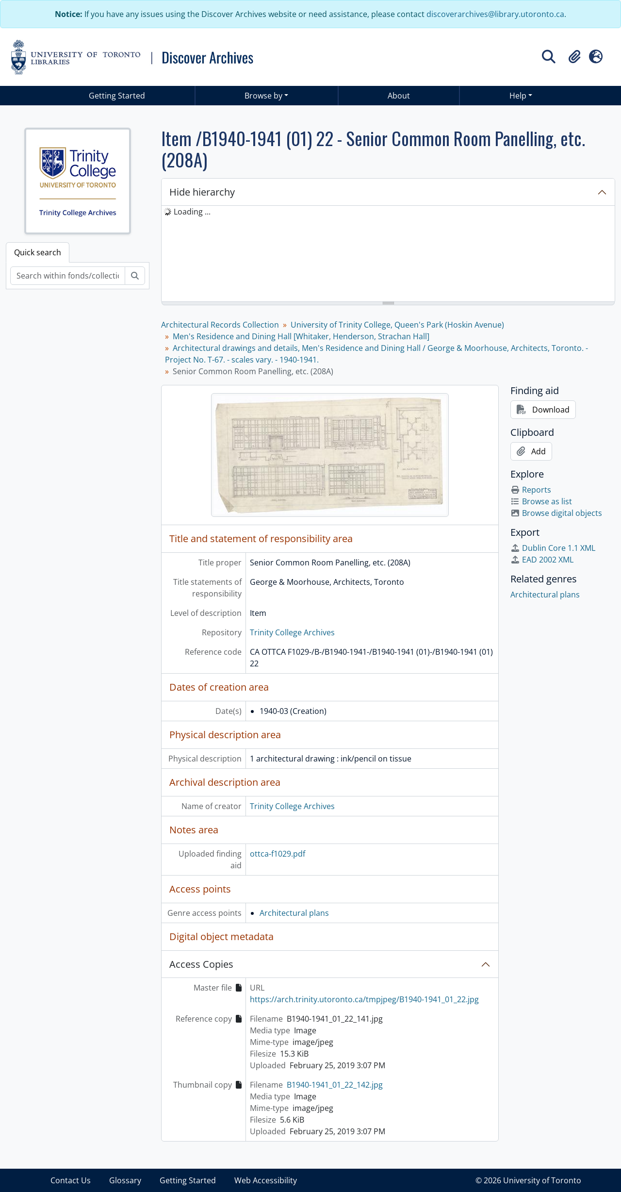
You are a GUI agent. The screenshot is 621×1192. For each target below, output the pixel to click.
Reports (530, 489)
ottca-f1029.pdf (277, 853)
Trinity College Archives (292, 632)
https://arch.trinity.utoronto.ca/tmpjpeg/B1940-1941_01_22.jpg (364, 999)
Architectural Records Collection (220, 324)
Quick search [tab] (37, 252)
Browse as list (541, 501)
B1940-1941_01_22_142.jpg (335, 1084)
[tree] (388, 254)
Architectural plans (294, 913)
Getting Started (117, 95)
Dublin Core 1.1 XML (552, 548)
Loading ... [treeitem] (192, 211)
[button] (574, 56)
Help (517, 95)
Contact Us (70, 1180)
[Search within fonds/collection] (67, 275)
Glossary (125, 1180)
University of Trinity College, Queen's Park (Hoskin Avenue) (397, 324)
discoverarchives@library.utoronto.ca (495, 14)
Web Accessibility (265, 1180)
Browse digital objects (556, 513)
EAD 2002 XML (541, 559)
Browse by (263, 95)
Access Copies (201, 964)
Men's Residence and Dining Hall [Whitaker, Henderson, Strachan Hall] (301, 336)
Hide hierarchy (202, 192)
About (399, 95)
